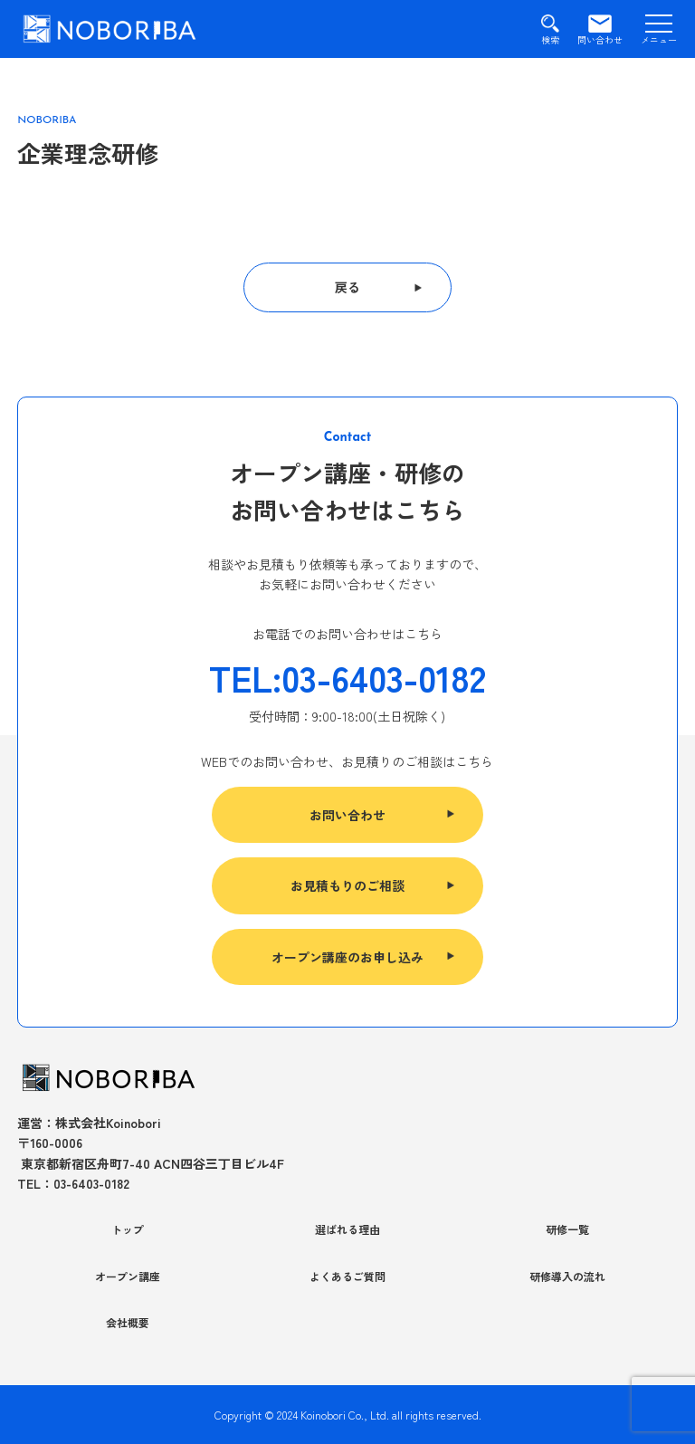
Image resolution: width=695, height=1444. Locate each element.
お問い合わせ (347, 815)
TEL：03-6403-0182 (73, 1183)
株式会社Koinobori (108, 1123)
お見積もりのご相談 (347, 885)
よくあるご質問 (347, 1276)
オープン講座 (127, 1276)
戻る (347, 287)
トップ (127, 1229)
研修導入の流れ (567, 1276)
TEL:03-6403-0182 (347, 677)
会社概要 (127, 1322)
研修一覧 (567, 1229)
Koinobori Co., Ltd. (344, 1414)
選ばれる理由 (347, 1229)
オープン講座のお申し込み (347, 957)
